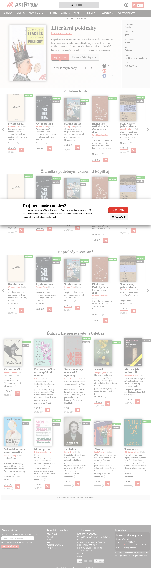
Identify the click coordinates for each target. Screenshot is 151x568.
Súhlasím (118, 210)
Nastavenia (119, 217)
